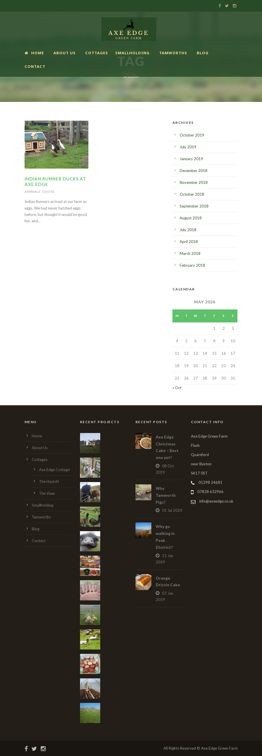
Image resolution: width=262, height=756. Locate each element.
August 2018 (191, 218)
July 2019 (188, 147)
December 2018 (193, 170)
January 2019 (191, 158)
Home (34, 52)
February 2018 (192, 265)
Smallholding (132, 52)
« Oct (176, 387)
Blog (203, 52)
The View (47, 493)
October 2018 (192, 194)
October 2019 (192, 135)
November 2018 (194, 182)
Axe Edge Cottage (54, 469)
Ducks (48, 191)
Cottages (96, 52)
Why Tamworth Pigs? (166, 495)
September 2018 (194, 206)
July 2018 (188, 229)
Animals (33, 191)
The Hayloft (49, 481)
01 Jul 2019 (172, 510)
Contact (35, 66)
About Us (64, 52)
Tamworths (173, 52)
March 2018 (190, 253)
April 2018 (189, 241)
